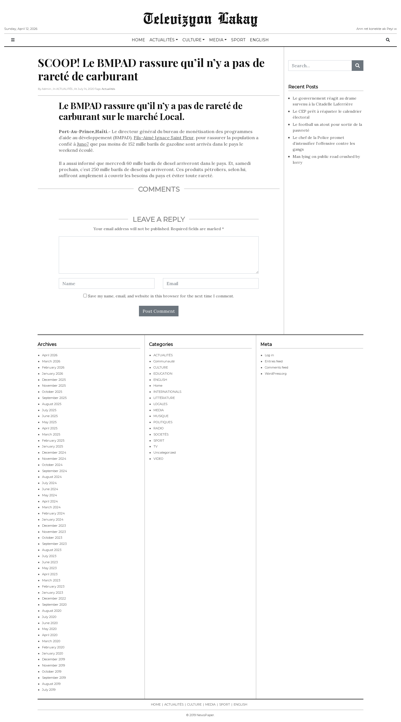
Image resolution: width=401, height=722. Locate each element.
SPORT (238, 39)
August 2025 (51, 404)
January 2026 (52, 374)
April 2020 (49, 635)
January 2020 (52, 653)
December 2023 (54, 526)
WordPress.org (276, 374)
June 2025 (50, 416)
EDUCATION (162, 374)
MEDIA (216, 39)
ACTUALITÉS (162, 39)
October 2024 (52, 465)
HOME (138, 39)
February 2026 (53, 367)
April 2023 (49, 574)
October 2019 (51, 671)
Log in (269, 355)
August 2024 (52, 477)
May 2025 (49, 422)
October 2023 (52, 538)
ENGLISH (259, 39)
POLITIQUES (162, 422)
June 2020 (50, 623)
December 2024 (54, 452)
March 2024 (51, 507)
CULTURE (192, 39)
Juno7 (83, 144)
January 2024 (52, 519)
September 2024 (54, 471)
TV (155, 446)
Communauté (164, 361)
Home (157, 386)
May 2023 (49, 568)
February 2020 (53, 647)
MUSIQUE (160, 416)
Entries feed (274, 361)
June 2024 (50, 489)
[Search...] (320, 65)
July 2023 (49, 556)
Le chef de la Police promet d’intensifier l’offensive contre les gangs (324, 143)
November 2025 (54, 386)
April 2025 (49, 428)
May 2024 (49, 495)
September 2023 (54, 544)
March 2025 (51, 434)
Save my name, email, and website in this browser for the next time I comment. (161, 296)
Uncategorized (164, 452)
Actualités (108, 88)
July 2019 (48, 690)
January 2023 (52, 593)
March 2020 (51, 641)
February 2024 (53, 513)
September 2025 (54, 398)
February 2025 (53, 440)
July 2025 (49, 410)
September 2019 (54, 678)
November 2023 (54, 532)
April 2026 (49, 355)
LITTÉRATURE (164, 398)
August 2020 (51, 611)
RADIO (158, 428)
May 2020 (49, 629)
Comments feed (276, 367)
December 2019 (53, 659)
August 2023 (51, 550)
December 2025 (54, 380)
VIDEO (158, 459)
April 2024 (50, 501)
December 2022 (54, 598)
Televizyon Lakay (200, 18)
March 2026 (51, 361)
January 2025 (52, 446)
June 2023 (50, 562)
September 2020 (54, 605)
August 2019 (51, 684)
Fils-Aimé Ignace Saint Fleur (164, 137)
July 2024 (49, 483)
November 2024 (54, 459)
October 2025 (52, 392)
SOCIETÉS (160, 434)
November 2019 (53, 665)
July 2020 (49, 617)
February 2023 (53, 586)
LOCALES (160, 404)
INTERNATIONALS (167, 392)
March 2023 (51, 580)
